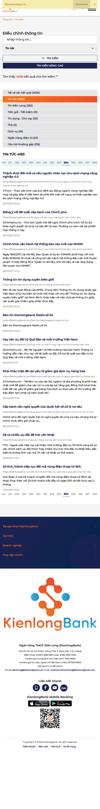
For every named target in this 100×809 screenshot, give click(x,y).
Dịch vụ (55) (15, 131)
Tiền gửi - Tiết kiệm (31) (23, 112)
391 (45, 162)
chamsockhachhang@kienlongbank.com (72, 670)
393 (59, 162)
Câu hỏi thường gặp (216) (24, 144)
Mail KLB (55, 746)
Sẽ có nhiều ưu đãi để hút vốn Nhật (28, 435)
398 (94, 162)
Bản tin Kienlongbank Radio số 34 (28, 315)
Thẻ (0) (12, 125)
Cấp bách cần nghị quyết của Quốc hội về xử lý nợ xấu (42, 406)
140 (3, 162)
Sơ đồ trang (69, 746)
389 (31, 162)
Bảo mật (43, 746)
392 (52, 162)
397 (87, 162)
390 (38, 162)
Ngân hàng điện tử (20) (23, 137)
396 (80, 162)
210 (10, 162)
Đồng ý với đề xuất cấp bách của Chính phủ (35, 212)
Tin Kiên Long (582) (20, 105)
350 (24, 162)
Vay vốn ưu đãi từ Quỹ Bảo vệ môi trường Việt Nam (40, 339)
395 (73, 162)
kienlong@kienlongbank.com (28, 670)
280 (17, 162)
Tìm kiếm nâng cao (50, 65)
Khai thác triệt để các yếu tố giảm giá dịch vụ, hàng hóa (44, 371)
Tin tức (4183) (16, 99)
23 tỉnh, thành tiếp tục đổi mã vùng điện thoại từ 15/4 (42, 466)
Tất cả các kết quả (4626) (24, 92)
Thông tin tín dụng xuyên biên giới (28, 279)
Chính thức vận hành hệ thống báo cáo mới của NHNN (43, 244)
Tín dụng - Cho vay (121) (23, 118)
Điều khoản (29, 746)
